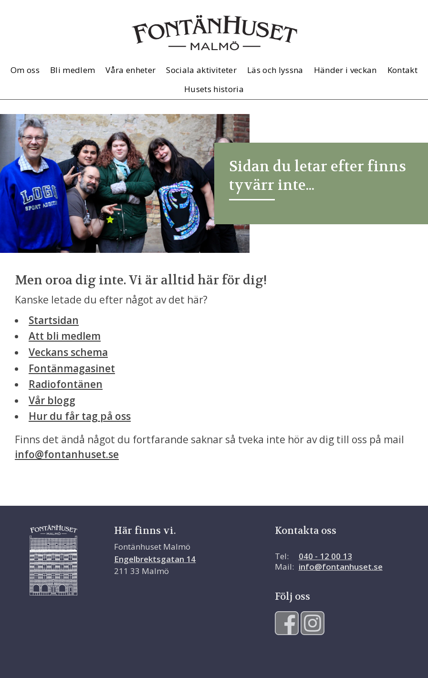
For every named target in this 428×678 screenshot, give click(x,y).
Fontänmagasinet (72, 368)
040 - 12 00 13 (325, 556)
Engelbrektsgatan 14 (155, 558)
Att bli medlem (65, 336)
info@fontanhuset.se (67, 454)
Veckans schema (68, 352)
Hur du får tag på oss (80, 416)
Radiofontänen (66, 384)
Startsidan (54, 320)
